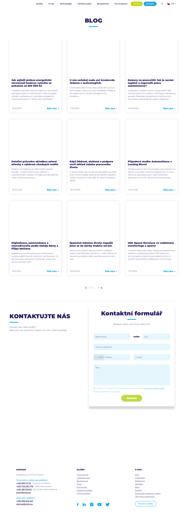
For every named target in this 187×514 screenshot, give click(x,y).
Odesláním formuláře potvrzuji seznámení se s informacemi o (130, 388)
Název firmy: (101, 337)
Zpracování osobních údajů (148, 493)
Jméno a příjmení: (103, 347)
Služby (39, 4)
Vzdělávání (140, 478)
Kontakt (150, 4)
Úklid (79, 484)
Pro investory (120, 4)
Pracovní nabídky (145, 504)
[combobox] (99, 357)
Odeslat (132, 398)
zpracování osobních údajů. (154, 388)
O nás (51, 4)
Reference (140, 481)
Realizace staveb (84, 490)
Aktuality (139, 484)
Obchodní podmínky (145, 496)
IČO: (146, 337)
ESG (137, 475)
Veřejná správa (83, 493)
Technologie (66, 4)
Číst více (53, 108)
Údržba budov (84, 4)
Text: (97, 367)
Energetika (82, 487)
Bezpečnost (103, 4)
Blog (137, 487)
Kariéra (136, 4)
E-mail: (138, 357)
